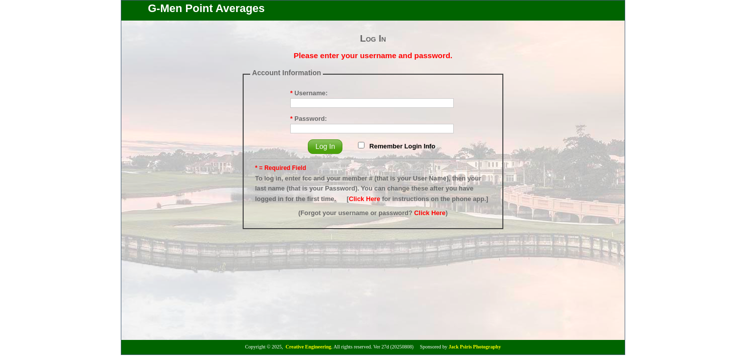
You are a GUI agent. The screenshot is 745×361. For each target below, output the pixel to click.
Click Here (365, 199)
